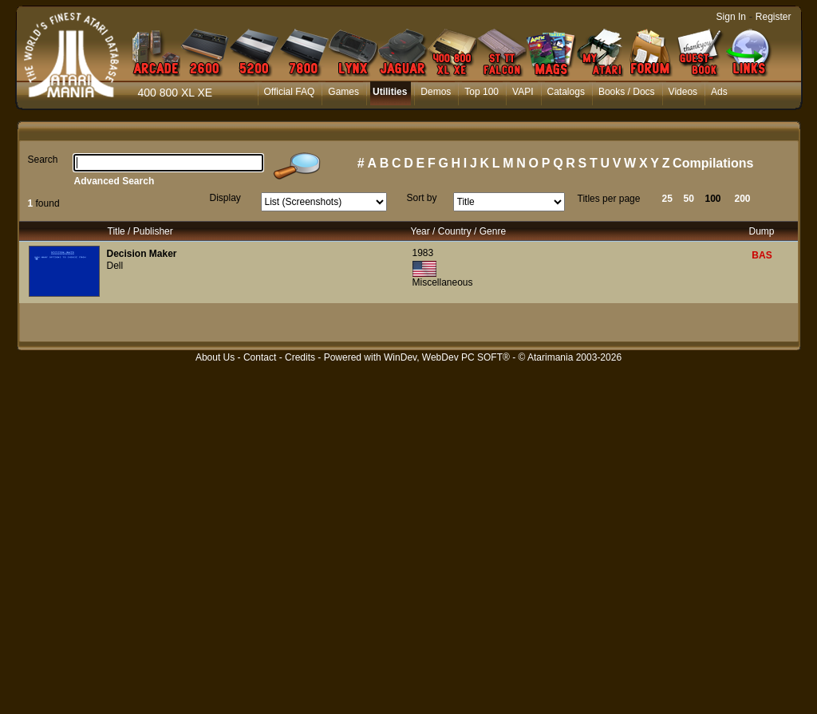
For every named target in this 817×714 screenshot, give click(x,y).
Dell (115, 265)
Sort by (422, 197)
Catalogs (566, 91)
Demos (435, 91)
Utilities (390, 91)
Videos (683, 91)
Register (773, 16)
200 (743, 198)
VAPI (522, 91)
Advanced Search (114, 181)
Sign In (731, 16)
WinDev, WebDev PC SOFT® (447, 357)
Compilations (713, 163)
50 (689, 198)
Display (225, 197)
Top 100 (481, 91)
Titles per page (609, 198)
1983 (423, 252)
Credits (300, 357)
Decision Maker (142, 253)
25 (667, 198)
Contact (259, 357)
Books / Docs (626, 91)
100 (713, 198)
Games (343, 91)
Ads (719, 91)
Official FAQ (289, 91)
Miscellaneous (442, 282)
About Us (215, 357)
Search (43, 159)
